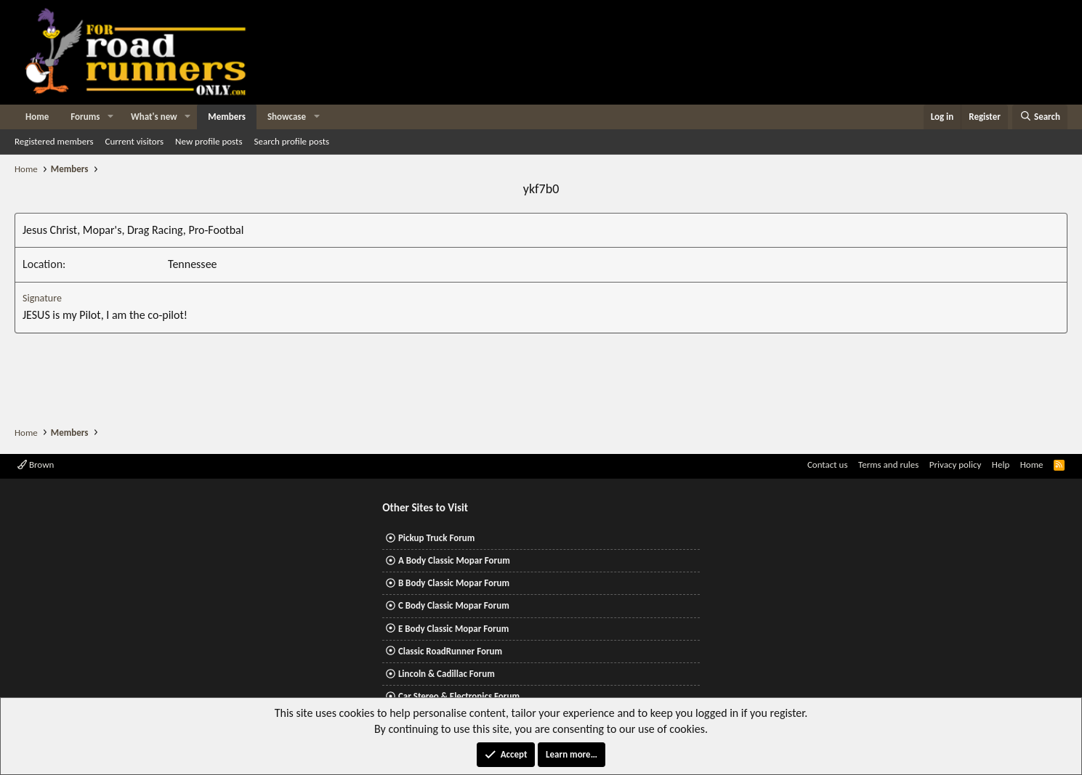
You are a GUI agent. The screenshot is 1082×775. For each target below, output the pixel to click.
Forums (85, 116)
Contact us (827, 464)
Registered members (54, 141)
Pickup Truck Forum (436, 537)
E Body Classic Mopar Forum (453, 628)
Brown (35, 464)
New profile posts (208, 141)
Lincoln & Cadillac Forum (446, 673)
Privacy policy (955, 464)
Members (227, 116)
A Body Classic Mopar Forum (454, 560)
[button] (110, 117)
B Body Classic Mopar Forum (453, 582)
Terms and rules (888, 464)
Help (1000, 464)
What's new (154, 116)
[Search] (1039, 117)
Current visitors (134, 141)
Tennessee (192, 264)
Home (37, 116)
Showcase (286, 116)
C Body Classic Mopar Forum (453, 605)
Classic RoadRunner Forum (450, 651)
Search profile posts (291, 141)
